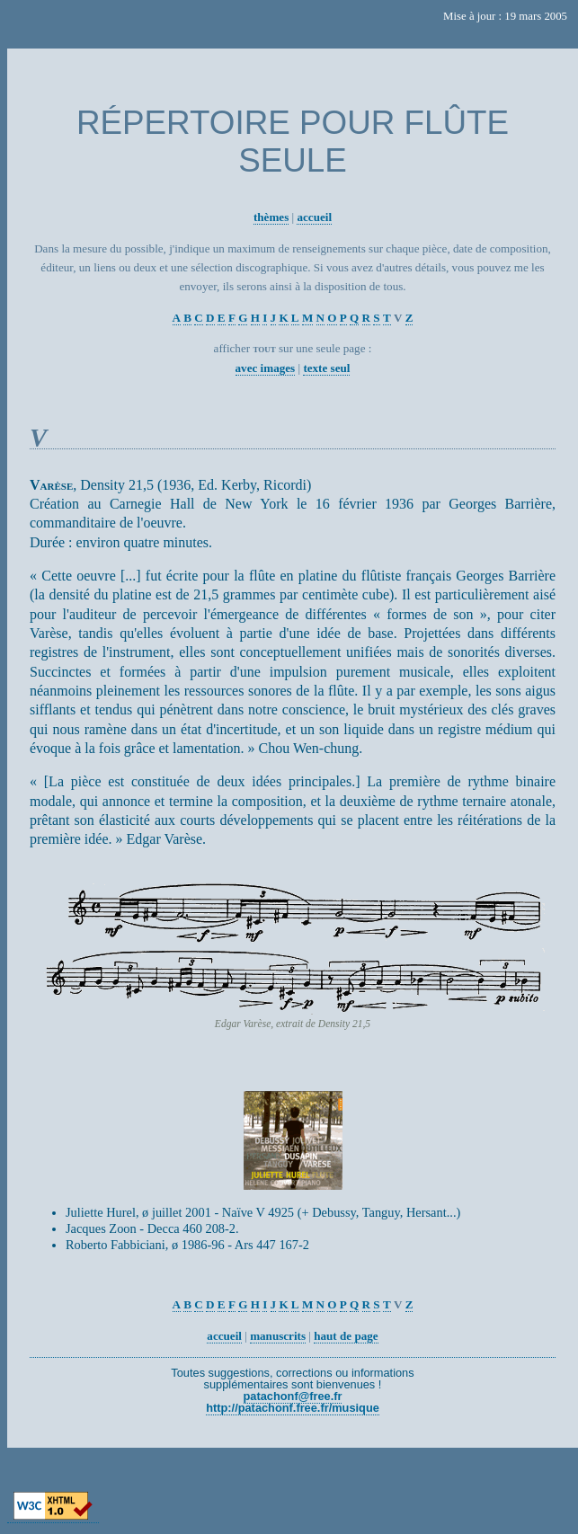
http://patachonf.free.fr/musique (292, 1407)
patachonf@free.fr (293, 1396)
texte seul (326, 368)
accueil (314, 217)
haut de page (346, 1336)
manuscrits (278, 1336)
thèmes (271, 217)
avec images (266, 368)
